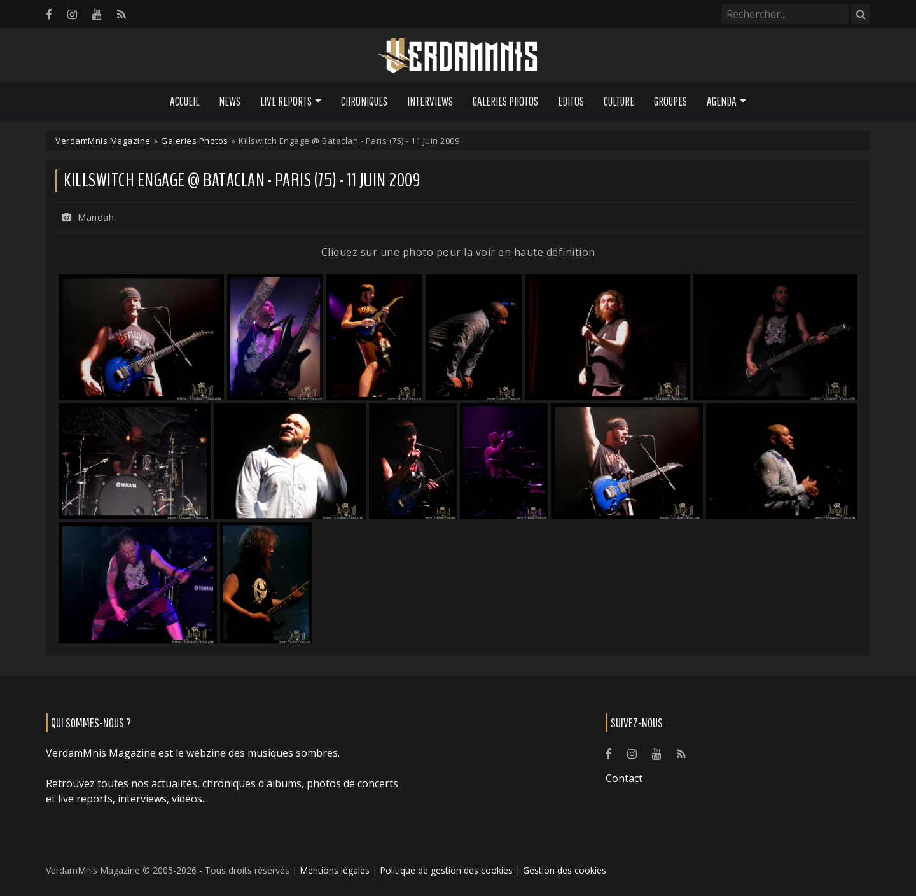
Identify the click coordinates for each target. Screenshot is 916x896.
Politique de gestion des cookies (446, 870)
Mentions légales (335, 870)
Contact (624, 778)
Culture (619, 101)
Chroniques (364, 101)
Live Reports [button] (286, 101)
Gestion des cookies (564, 870)
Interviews (430, 101)
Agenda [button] (722, 101)
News (229, 101)
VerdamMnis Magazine (103, 140)
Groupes (670, 101)
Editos (571, 101)
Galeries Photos (505, 101)
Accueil (184, 101)
